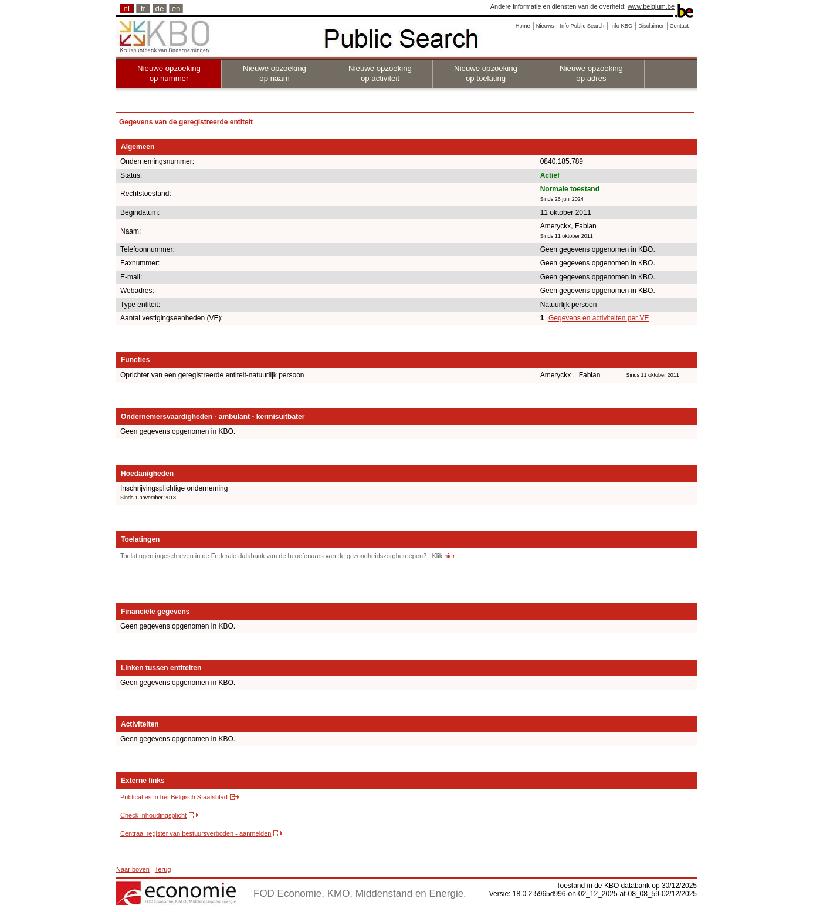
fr (143, 8)
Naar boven (133, 869)
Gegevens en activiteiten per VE (598, 318)
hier (449, 555)
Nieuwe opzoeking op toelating (485, 73)
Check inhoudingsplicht (153, 815)
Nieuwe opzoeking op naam (274, 73)
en (176, 8)
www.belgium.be (651, 6)
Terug (163, 869)
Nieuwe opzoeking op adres (591, 73)
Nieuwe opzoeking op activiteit (380, 73)
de (159, 8)
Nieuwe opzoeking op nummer (169, 73)
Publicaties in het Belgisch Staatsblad (174, 796)
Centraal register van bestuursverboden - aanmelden (195, 833)
